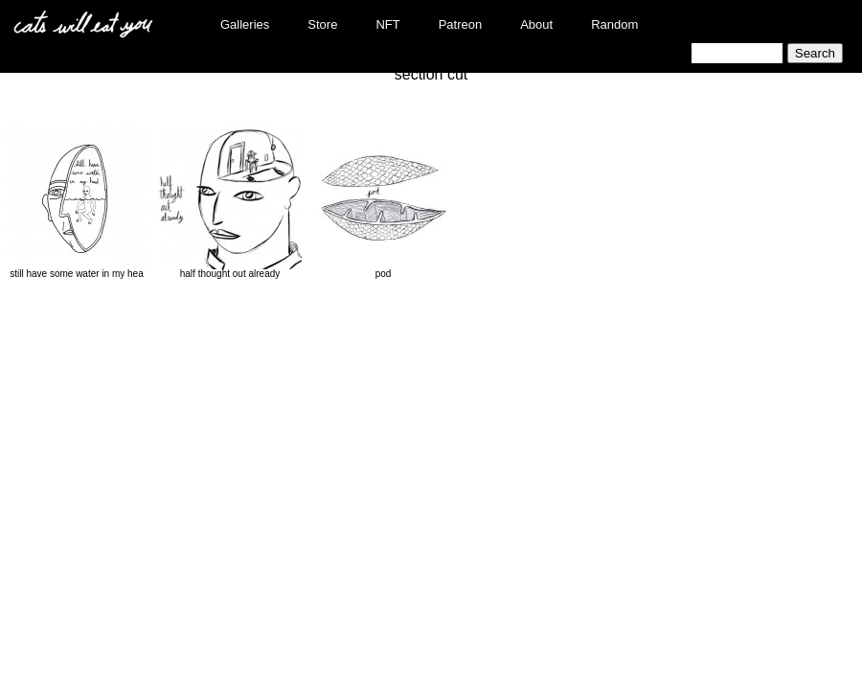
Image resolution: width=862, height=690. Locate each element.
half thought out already (230, 202)
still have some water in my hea (76, 202)
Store (322, 24)
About (536, 24)
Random (614, 24)
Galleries (244, 24)
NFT (387, 24)
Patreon (461, 24)
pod (383, 202)
